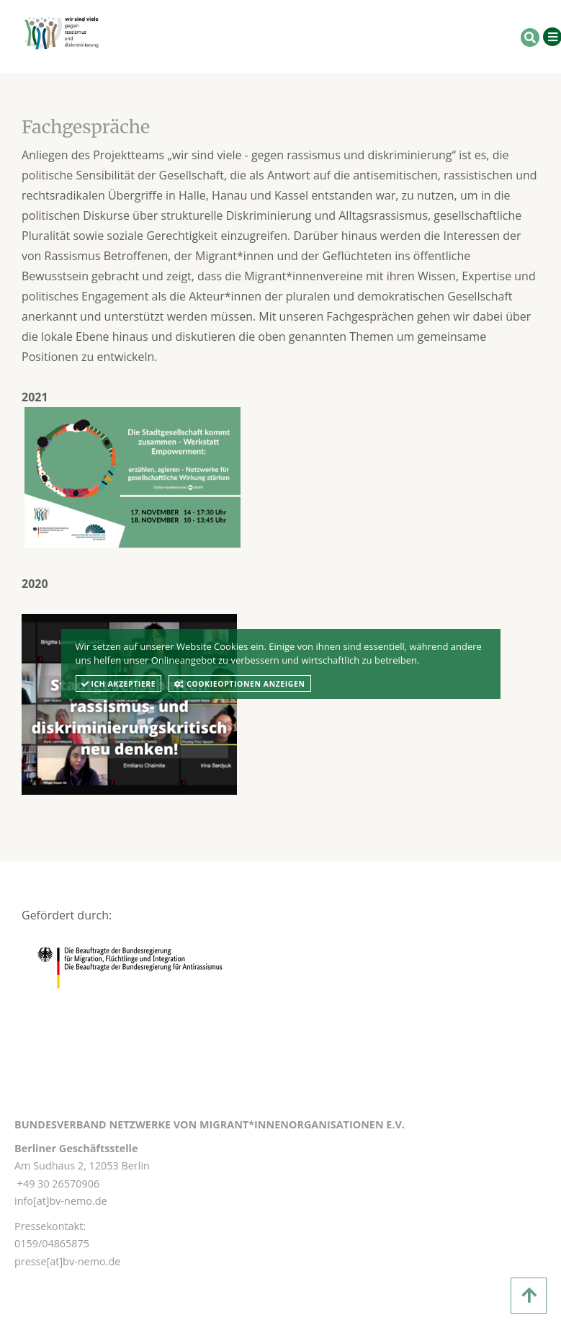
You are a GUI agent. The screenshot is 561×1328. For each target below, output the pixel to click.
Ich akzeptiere (118, 684)
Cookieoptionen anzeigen (239, 684)
